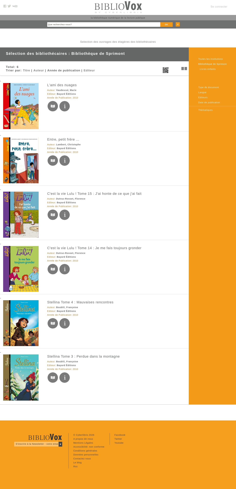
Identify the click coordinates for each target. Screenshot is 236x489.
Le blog (77, 462)
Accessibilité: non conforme (88, 447)
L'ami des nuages (62, 85)
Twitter (118, 439)
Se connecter (219, 6)
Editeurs (203, 97)
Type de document (208, 87)
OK (166, 24)
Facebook (119, 435)
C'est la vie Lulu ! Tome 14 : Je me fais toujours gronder (94, 248)
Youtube (119, 443)
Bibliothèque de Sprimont (212, 64)
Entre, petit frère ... (63, 139)
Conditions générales (85, 450)
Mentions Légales (83, 443)
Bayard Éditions (66, 94)
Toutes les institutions (210, 59)
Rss (75, 466)
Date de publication (209, 102)
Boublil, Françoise (67, 307)
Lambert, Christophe (68, 144)
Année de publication (63, 70)
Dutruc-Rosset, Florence (70, 198)
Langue (202, 92)
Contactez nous (82, 458)
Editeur (89, 70)
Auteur (39, 70)
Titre (26, 70)
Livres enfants (208, 69)
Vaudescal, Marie (66, 90)
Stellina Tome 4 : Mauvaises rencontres (80, 302)
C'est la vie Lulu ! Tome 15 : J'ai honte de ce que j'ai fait (94, 194)
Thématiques (205, 110)
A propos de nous (83, 439)
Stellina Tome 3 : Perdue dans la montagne (83, 356)
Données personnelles (85, 454)
